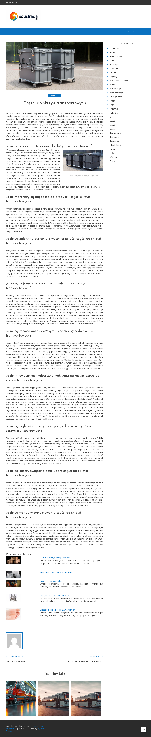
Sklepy (113, 117)
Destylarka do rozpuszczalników (54, 595)
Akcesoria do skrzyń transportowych (56, 572)
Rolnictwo (114, 113)
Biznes (113, 52)
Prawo (112, 105)
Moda (112, 84)
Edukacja (114, 64)
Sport (112, 121)
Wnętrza (113, 157)
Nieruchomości (116, 92)
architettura (115, 48)
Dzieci (112, 60)
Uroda (112, 149)
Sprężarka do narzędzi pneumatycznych (57, 610)
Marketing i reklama (119, 80)
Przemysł (114, 109)
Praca (112, 100)
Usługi (112, 153)
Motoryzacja (115, 88)
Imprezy (113, 76)
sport (112, 129)
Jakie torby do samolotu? (51, 581)
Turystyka (114, 141)
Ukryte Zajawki (116, 145)
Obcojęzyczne (116, 96)
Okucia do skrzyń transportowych (55, 557)
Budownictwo (116, 56)
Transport (55, 95)
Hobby (113, 72)
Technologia (115, 133)
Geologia (114, 68)
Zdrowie (113, 161)
